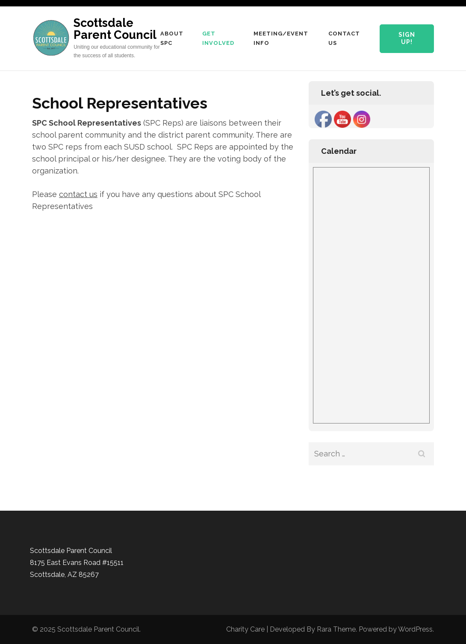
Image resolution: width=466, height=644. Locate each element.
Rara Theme (336, 629)
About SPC (171, 38)
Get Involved (218, 38)
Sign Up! (406, 38)
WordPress (415, 629)
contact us (78, 194)
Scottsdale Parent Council (115, 28)
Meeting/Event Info (281, 38)
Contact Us (344, 38)
